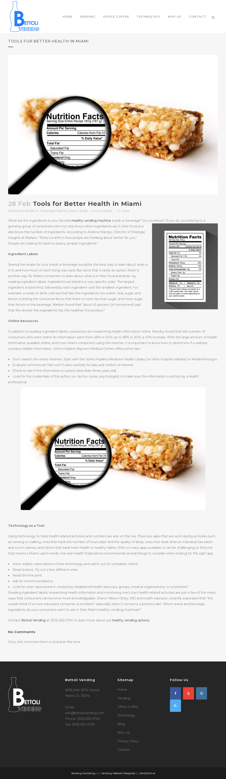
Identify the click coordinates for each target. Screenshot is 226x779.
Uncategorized (51, 211)
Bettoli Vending (33, 620)
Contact (123, 750)
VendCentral (147, 773)
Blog (121, 724)
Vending (123, 698)
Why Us (123, 733)
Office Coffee (127, 707)
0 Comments (102, 211)
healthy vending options (130, 620)
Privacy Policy (128, 741)
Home (122, 690)
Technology (126, 715)
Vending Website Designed (118, 773)
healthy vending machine (91, 221)
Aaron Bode (78, 211)
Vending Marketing (83, 773)
